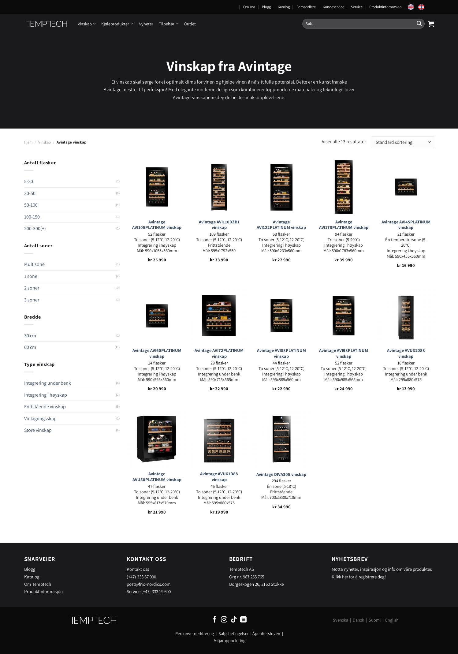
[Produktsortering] (403, 142)
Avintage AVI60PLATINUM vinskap (156, 353)
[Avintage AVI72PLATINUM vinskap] (219, 316)
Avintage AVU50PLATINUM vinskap (156, 476)
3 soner (31, 300)
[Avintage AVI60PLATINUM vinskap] (157, 316)
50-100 (31, 205)
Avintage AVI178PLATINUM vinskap (343, 224)
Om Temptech (37, 584)
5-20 (28, 181)
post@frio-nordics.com (149, 584)
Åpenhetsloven (266, 633)
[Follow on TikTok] (234, 619)
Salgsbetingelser (233, 633)
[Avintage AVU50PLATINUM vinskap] (157, 439)
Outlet (190, 24)
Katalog (284, 6)
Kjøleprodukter (117, 24)
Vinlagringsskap (40, 418)
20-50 (29, 193)
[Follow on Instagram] (224, 619)
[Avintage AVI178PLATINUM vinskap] (343, 187)
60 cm (30, 347)
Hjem (28, 142)
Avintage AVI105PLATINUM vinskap (156, 224)
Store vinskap (38, 430)
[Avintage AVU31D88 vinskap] (406, 316)
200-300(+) (35, 228)
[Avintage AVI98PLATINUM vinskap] (343, 316)
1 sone (30, 276)
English (392, 620)
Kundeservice (333, 6)
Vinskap (87, 24)
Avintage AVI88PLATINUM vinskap (281, 353)
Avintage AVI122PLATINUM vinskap (281, 224)
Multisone (34, 264)
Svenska (340, 620)
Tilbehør (168, 24)
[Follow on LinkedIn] (243, 619)
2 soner (31, 288)
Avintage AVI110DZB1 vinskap (219, 224)
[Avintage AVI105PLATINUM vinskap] (157, 187)
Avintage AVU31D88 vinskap (406, 353)
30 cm (30, 335)
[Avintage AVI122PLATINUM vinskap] (281, 187)
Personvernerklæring (194, 633)
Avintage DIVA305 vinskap (281, 474)
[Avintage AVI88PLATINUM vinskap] (281, 316)
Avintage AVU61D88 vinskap (219, 476)
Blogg (266, 6)
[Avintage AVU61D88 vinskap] (219, 439)
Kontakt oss (138, 569)
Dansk (358, 620)
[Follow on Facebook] (214, 619)
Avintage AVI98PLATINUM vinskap (343, 353)
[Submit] (419, 24)
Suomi (375, 620)
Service (357, 6)
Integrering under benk (47, 383)
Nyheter (146, 24)
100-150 (32, 217)
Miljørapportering (229, 640)
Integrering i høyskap (45, 395)
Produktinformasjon (385, 6)
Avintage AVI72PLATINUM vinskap (219, 353)
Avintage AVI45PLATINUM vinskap (406, 224)
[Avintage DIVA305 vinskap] (281, 439)
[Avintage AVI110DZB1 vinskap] (219, 187)
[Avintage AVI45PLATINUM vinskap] (406, 187)
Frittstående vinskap (45, 406)
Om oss (249, 6)
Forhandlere (306, 6)
